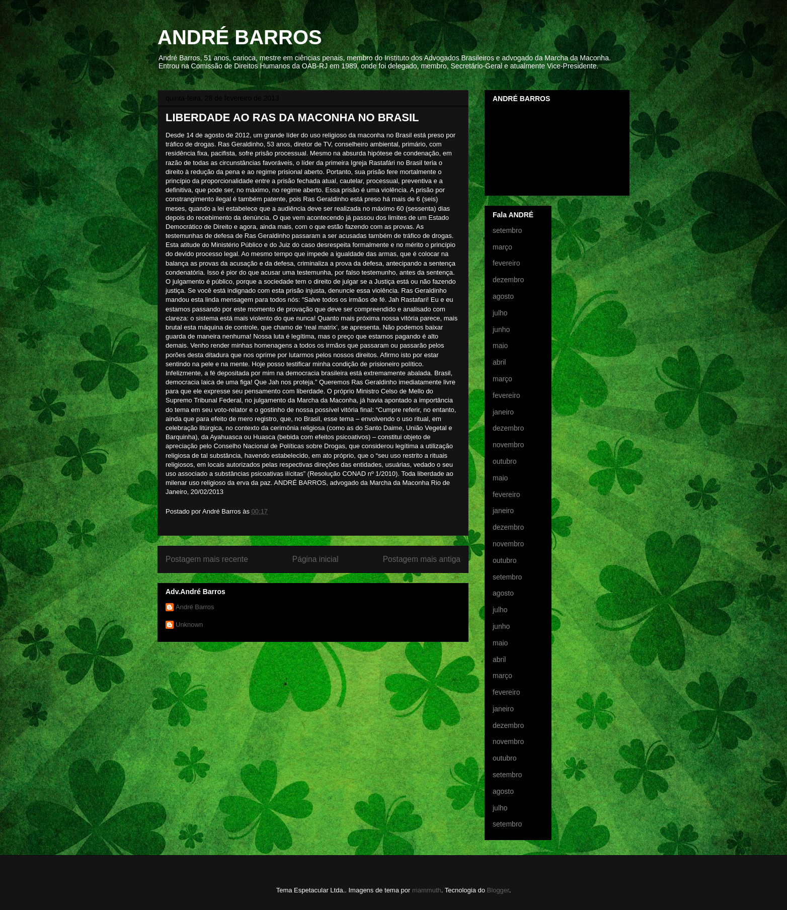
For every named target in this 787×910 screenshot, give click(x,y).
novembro (508, 445)
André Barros (195, 607)
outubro (504, 461)
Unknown (189, 624)
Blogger (498, 890)
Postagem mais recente (207, 559)
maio (500, 346)
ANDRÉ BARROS (240, 37)
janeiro (503, 412)
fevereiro (506, 263)
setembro (507, 230)
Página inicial (315, 559)
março (502, 247)
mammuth (426, 890)
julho (500, 313)
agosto (503, 296)
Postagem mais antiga (421, 559)
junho (501, 329)
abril (499, 362)
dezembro (508, 280)
